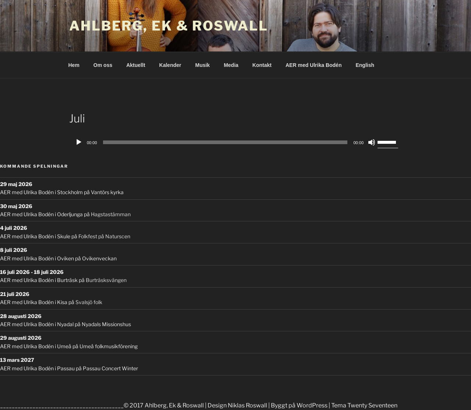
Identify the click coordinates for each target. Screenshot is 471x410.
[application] (235, 142)
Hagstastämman (111, 214)
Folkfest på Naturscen (104, 236)
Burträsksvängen (106, 280)
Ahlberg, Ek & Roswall (168, 26)
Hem (73, 65)
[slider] (225, 142)
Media (231, 65)
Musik (202, 65)
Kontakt (262, 65)
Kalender (170, 65)
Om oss (102, 65)
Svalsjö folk (88, 302)
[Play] (78, 142)
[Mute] (371, 142)
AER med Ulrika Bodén (313, 65)
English (364, 65)
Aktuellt (135, 65)
